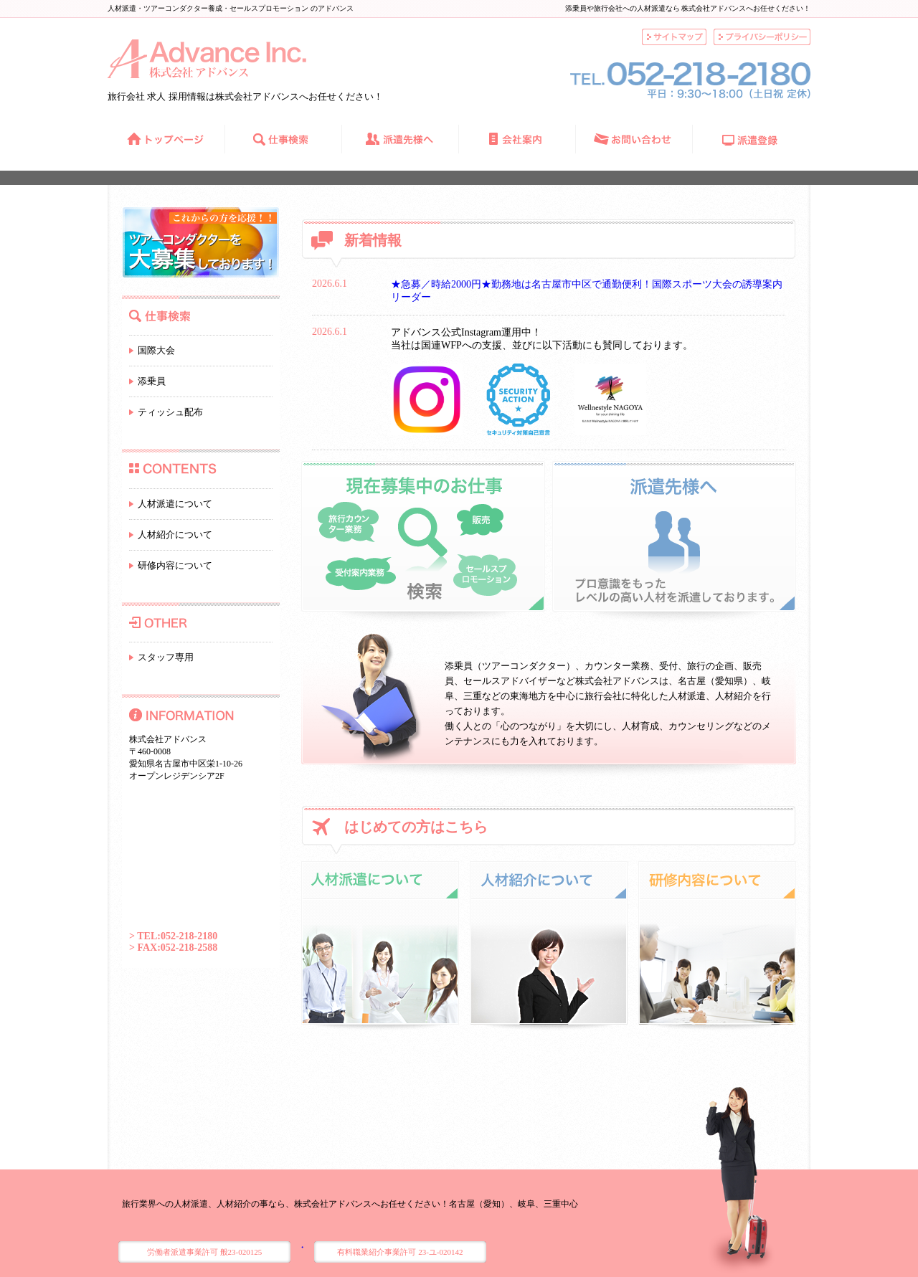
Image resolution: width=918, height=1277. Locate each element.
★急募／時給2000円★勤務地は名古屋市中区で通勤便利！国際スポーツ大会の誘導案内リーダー (586, 291)
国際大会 (156, 350)
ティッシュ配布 (170, 412)
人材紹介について (175, 534)
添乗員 (152, 381)
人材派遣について (175, 503)
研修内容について (175, 565)
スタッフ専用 (166, 657)
